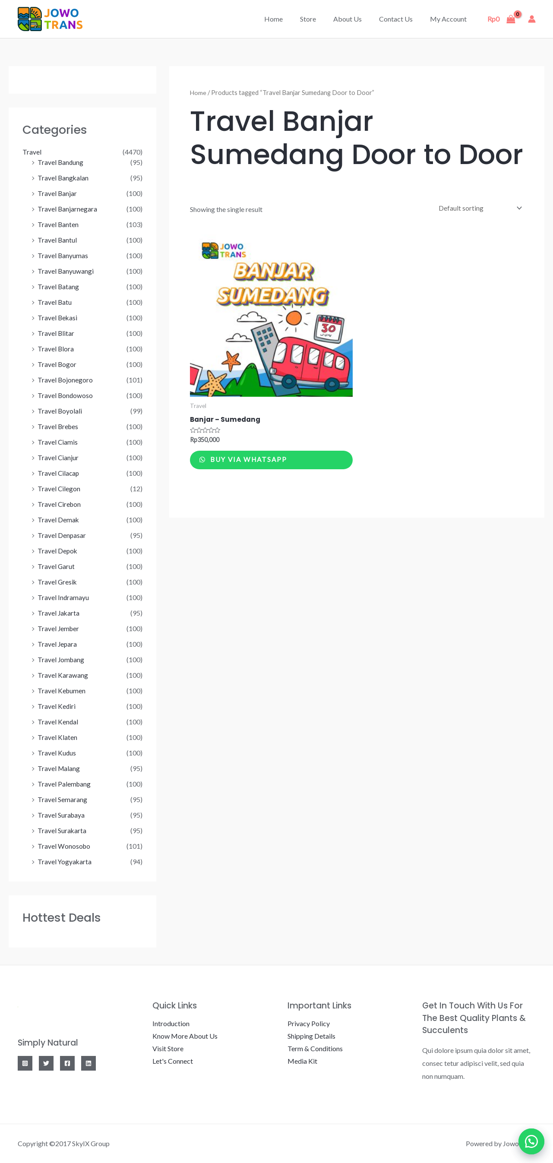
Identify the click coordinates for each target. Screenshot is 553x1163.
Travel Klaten (57, 737)
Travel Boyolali (60, 411)
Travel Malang (59, 768)
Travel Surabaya (61, 815)
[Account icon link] (532, 19)
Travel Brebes (58, 426)
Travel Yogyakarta (65, 861)
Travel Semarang (62, 799)
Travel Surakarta (62, 830)
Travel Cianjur (58, 457)
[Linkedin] (88, 1063)
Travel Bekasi (58, 317)
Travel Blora (56, 348)
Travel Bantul (57, 240)
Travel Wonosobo (64, 846)
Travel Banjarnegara (68, 209)
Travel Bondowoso (66, 395)
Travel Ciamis (58, 442)
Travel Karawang (63, 675)
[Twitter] (46, 1063)
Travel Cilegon (59, 488)
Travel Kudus (57, 753)
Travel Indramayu (63, 597)
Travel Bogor (57, 364)
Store (320, 19)
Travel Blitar (56, 333)
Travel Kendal (58, 721)
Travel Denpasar (62, 535)
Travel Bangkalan (63, 178)
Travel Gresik (58, 582)
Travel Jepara (58, 644)
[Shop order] (477, 208)
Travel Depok (58, 551)
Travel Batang (58, 286)
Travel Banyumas (63, 255)
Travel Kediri (57, 706)
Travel (31, 152)
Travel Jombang (61, 659)
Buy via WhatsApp (254, 462)
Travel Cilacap (59, 473)
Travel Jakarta (59, 613)
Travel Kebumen (62, 690)
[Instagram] (25, 1063)
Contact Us (401, 19)
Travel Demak (58, 519)
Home (289, 19)
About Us (356, 19)
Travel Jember (59, 628)
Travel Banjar (57, 193)
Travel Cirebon (60, 504)
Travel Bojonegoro (65, 380)
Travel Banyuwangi (66, 271)
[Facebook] (67, 1063)
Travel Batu (55, 302)
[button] (531, 1141)
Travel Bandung (61, 162)
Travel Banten (58, 224)
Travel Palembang (65, 784)
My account (450, 19)
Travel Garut (56, 566)
